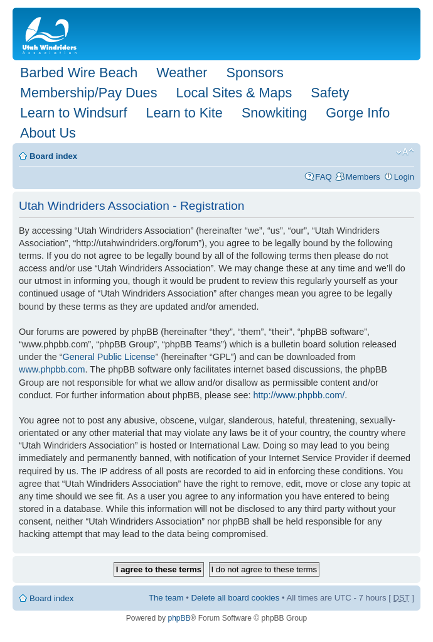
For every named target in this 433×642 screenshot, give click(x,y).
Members (363, 177)
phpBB (179, 618)
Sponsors (254, 72)
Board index (53, 156)
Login (404, 177)
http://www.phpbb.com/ (299, 395)
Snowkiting (274, 113)
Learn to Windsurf (73, 113)
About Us (48, 133)
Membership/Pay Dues (88, 93)
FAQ (323, 177)
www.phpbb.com (52, 369)
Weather (181, 72)
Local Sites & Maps (234, 93)
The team (166, 597)
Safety (330, 93)
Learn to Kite (184, 113)
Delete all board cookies (235, 597)
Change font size (405, 152)
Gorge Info (358, 113)
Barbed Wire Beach (78, 72)
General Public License (109, 357)
